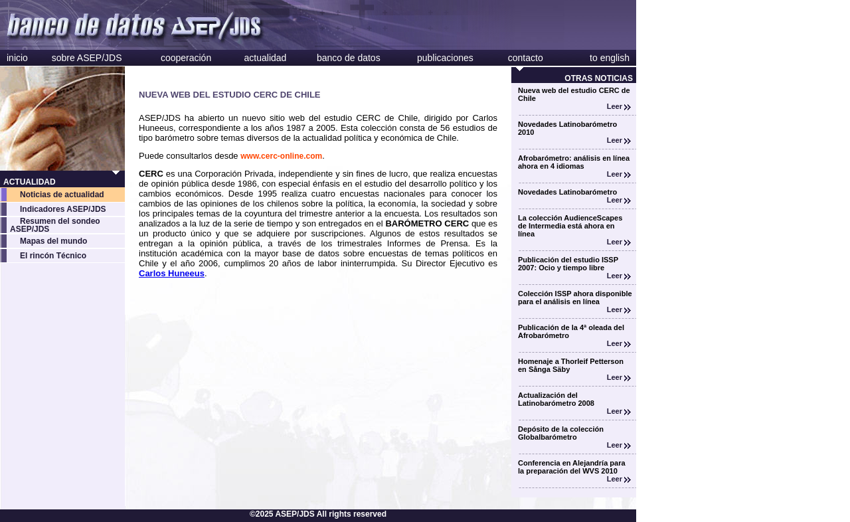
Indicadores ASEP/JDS (63, 209)
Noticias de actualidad (62, 194)
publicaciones (445, 57)
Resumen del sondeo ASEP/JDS (55, 225)
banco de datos (349, 57)
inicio (17, 57)
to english (610, 57)
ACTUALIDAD (29, 182)
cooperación (186, 57)
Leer (619, 106)
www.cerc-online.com (281, 156)
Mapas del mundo (53, 241)
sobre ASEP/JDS (87, 57)
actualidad (265, 57)
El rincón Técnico (53, 255)
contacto (525, 57)
